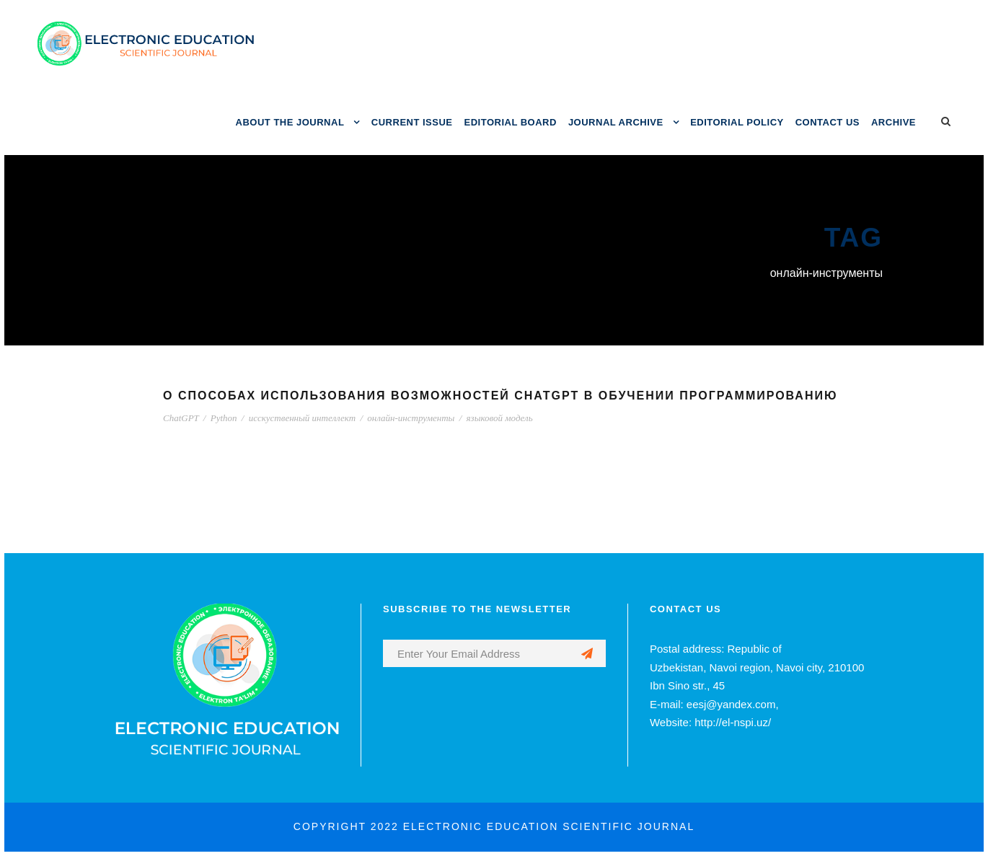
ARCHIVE (893, 122)
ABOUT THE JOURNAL (290, 122)
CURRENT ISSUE (412, 122)
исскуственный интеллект (302, 417)
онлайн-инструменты (410, 417)
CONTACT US (827, 122)
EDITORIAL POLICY (737, 122)
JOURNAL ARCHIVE (615, 122)
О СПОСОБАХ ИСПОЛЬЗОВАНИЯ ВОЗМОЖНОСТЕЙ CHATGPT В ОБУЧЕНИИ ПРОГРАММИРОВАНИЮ (500, 395)
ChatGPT (181, 417)
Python (224, 417)
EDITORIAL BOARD (510, 122)
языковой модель (500, 417)
